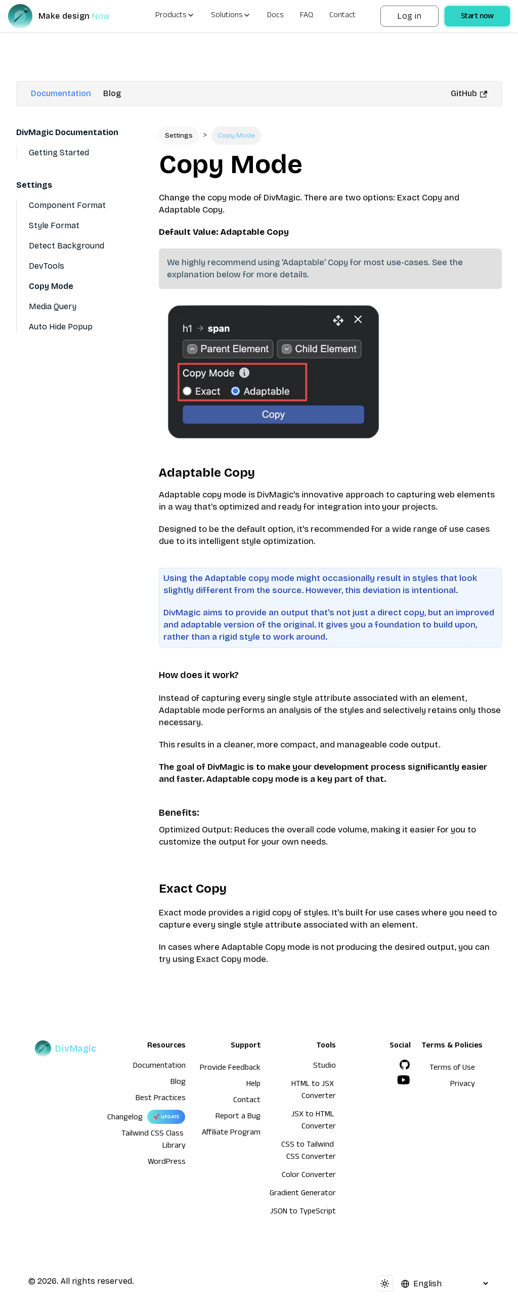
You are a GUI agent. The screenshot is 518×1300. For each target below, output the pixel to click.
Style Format (54, 225)
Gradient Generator (303, 1194)
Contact (342, 16)
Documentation (61, 93)
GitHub (469, 93)
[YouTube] (404, 1080)
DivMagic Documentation (67, 132)
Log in (409, 16)
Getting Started (59, 152)
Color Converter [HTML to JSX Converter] (309, 1176)
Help (253, 1085)
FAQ (306, 16)
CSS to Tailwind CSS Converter (308, 1152)
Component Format (67, 205)
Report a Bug (238, 1117)
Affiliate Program (231, 1133)
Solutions (231, 16)
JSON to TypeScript (303, 1212)
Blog (112, 93)
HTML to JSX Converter (313, 1091)
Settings (34, 185)
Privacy (462, 1085)
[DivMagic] (69, 16)
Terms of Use (452, 1069)
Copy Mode (51, 286)
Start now (477, 17)
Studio (324, 1067)
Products (175, 16)
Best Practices (161, 1099)
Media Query (52, 306)
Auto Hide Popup (61, 326)
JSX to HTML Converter (313, 1121)
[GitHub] (405, 1065)
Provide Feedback (230, 1069)
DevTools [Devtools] (46, 266)
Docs (275, 16)
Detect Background (66, 245)
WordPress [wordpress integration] (167, 1163)
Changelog (125, 1118)
